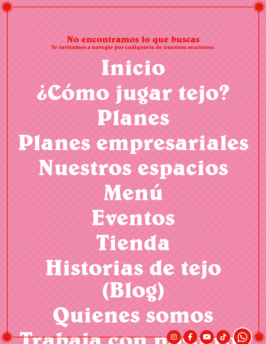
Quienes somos (133, 314)
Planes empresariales (133, 142)
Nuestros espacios (133, 167)
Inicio (133, 67)
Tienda (133, 242)
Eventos (133, 217)
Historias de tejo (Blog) (133, 278)
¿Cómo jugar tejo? (133, 92)
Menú (133, 192)
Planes (133, 117)
